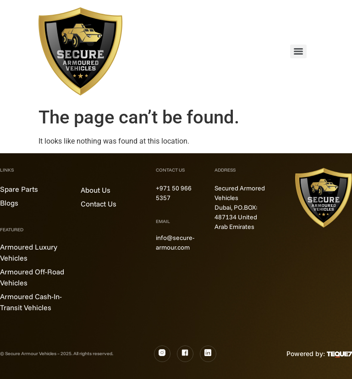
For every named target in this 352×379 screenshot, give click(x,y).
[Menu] (298, 51)
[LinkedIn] (208, 354)
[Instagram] (162, 354)
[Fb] (185, 354)
